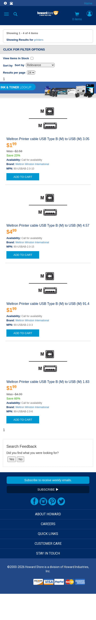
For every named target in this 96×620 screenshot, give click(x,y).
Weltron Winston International (32, 164)
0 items (77, 16)
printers (38, 39)
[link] (21, 583)
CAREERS (48, 524)
